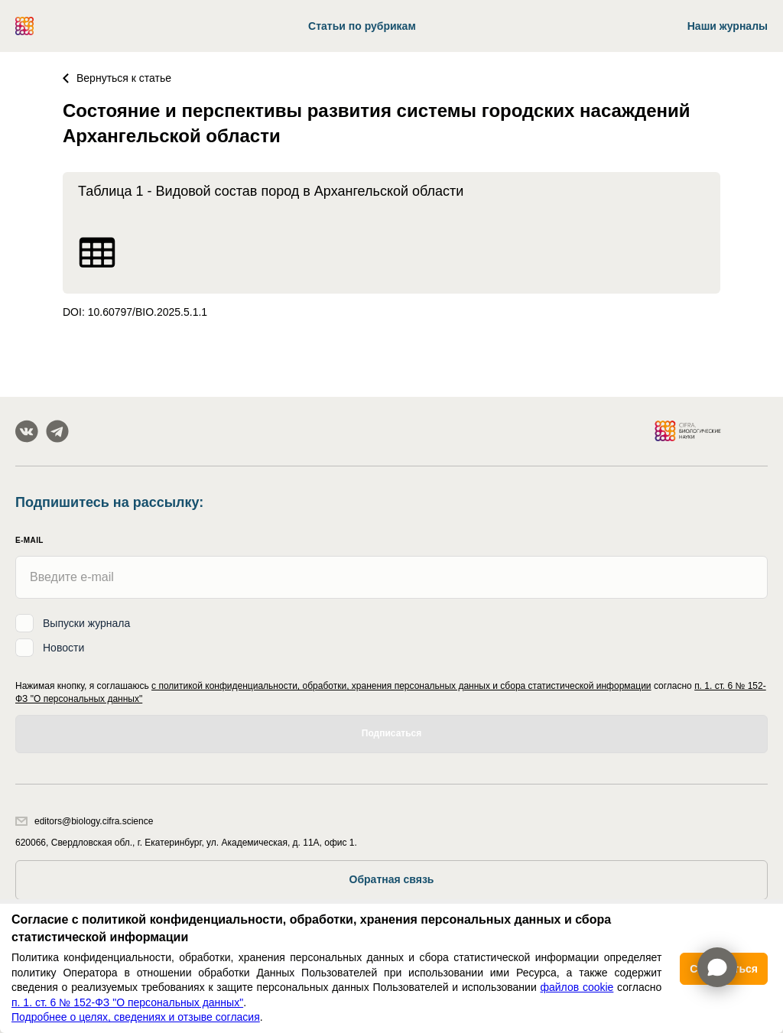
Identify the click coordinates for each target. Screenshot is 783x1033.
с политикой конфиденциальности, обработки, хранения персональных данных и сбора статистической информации (401, 686)
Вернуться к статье (117, 78)
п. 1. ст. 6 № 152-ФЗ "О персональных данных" (127, 1002)
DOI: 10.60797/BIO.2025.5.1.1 (135, 312)
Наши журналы (727, 26)
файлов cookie (576, 987)
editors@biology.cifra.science (84, 821)
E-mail (29, 540)
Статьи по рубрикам (362, 26)
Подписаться (391, 733)
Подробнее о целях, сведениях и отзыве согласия (135, 1017)
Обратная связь (391, 879)
